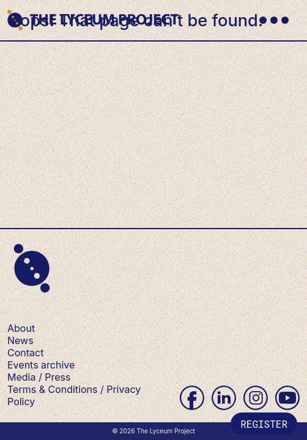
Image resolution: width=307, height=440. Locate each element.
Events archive (41, 365)
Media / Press (38, 377)
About (21, 328)
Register (263, 423)
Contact (25, 352)
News (20, 340)
